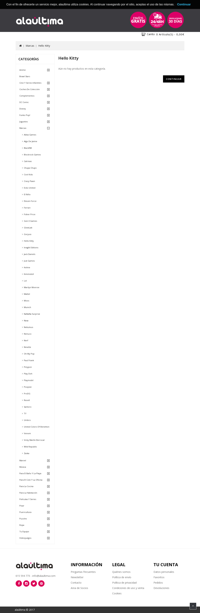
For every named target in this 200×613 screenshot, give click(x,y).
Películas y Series (27, 499)
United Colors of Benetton (36, 426)
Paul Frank (29, 360)
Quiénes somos (121, 572)
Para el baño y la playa (30, 473)
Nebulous (28, 327)
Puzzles (23, 518)
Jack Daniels (29, 254)
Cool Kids (28, 174)
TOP (193, 606)
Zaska (26, 453)
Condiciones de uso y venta (128, 588)
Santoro (27, 406)
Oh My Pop (29, 353)
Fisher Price (29, 214)
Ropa (21, 525)
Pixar (21, 505)
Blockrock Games (32, 154)
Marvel (22, 460)
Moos (26, 300)
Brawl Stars (24, 76)
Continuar (174, 79)
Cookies (117, 593)
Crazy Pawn (29, 181)
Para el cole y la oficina (30, 479)
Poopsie (28, 387)
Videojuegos (25, 538)
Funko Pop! (24, 115)
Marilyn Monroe (31, 287)
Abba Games (30, 134)
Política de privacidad (124, 582)
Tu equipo (24, 531)
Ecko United (29, 187)
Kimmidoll (29, 274)
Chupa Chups (30, 167)
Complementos (26, 95)
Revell (27, 400)
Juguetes (23, 121)
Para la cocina (26, 486)
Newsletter (77, 577)
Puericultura (25, 512)
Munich (27, 307)
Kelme (27, 267)
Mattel (27, 294)
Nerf (26, 340)
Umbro (27, 420)
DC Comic (24, 102)
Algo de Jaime (30, 141)
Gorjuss (27, 234)
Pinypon (28, 367)
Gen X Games (30, 221)
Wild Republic (30, 446)
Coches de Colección (29, 89)
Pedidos (158, 582)
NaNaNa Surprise (32, 314)
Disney (22, 108)
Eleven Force (30, 201)
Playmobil (28, 380)
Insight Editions (31, 247)
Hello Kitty (44, 45)
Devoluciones (161, 588)
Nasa (26, 320)
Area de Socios (79, 588)
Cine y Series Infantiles (30, 82)
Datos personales (164, 572)
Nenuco (27, 333)
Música (22, 467)
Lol (25, 280)
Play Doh (28, 373)
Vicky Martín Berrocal (34, 440)
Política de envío (121, 577)
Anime (22, 70)
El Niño (27, 194)
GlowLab (28, 227)
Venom (27, 433)
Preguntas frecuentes (83, 572)
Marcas (30, 45)
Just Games (29, 260)
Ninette (27, 347)
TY (25, 413)
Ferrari (27, 207)
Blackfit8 (28, 148)
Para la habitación (28, 492)
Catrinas (28, 161)
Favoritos (159, 577)
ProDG (27, 393)
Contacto (76, 582)
